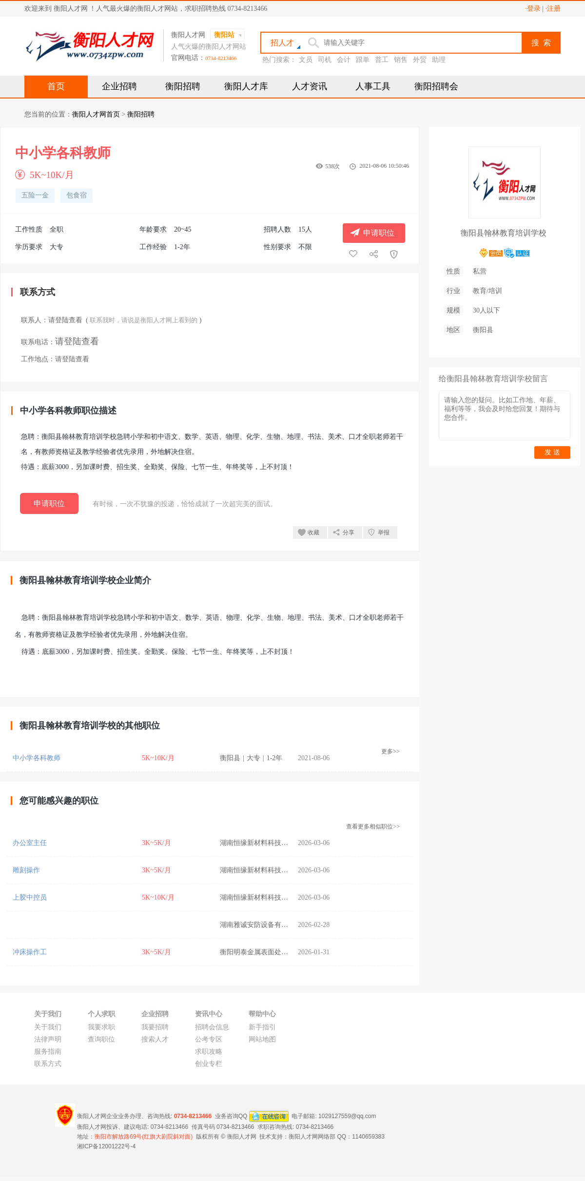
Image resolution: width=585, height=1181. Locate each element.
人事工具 (372, 86)
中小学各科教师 (36, 758)
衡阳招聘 (182, 86)
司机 (325, 59)
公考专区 (208, 1039)
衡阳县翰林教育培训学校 (503, 233)
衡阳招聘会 (436, 86)
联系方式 (47, 1063)
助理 (439, 59)
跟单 (363, 59)
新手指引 (262, 1027)
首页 (56, 86)
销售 (401, 59)
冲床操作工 (30, 952)
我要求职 (101, 1027)
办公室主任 (30, 842)
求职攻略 (208, 1051)
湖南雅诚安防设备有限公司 (261, 924)
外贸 (420, 59)
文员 (305, 59)
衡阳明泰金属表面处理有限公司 (267, 952)
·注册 (553, 8)
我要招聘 (155, 1027)
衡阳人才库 (246, 86)
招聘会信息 (212, 1027)
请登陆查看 (65, 320)
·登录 (533, 8)
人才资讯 (309, 86)
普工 (382, 59)
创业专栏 (208, 1063)
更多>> (390, 751)
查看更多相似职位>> (373, 826)
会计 (344, 59)
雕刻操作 (26, 870)
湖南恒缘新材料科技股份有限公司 (271, 842)
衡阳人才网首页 (96, 114)
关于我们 (47, 1027)
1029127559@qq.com (347, 1116)
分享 (348, 532)
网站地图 (262, 1039)
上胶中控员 (30, 897)
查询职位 (101, 1039)
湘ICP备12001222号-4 (106, 1146)
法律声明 (47, 1039)
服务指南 (47, 1051)
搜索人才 (155, 1039)
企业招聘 (119, 86)
